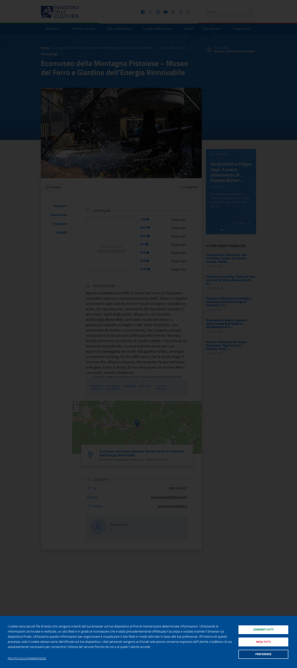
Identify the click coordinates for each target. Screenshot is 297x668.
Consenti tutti (263, 629)
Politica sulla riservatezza (27, 658)
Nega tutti (263, 642)
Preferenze (263, 654)
